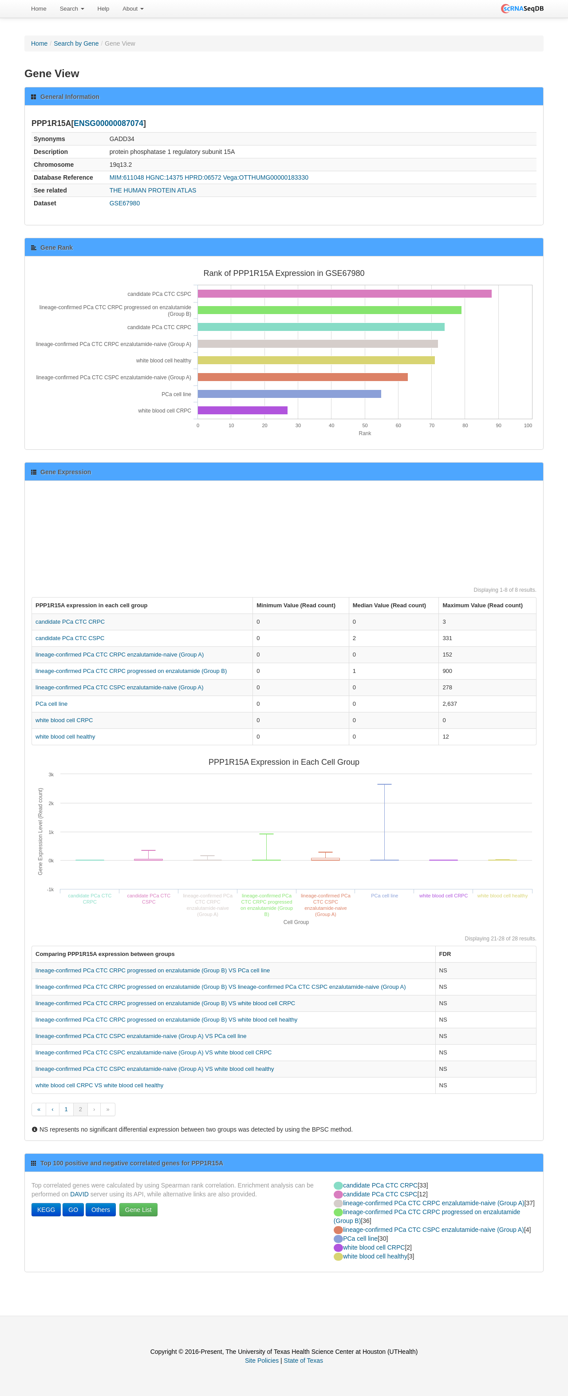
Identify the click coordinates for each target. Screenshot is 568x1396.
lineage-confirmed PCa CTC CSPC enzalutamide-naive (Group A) (120, 687)
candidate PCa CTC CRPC (70, 621)
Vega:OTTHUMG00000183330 (265, 177)
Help (104, 8)
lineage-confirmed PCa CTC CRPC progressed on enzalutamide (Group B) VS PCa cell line (153, 970)
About (133, 8)
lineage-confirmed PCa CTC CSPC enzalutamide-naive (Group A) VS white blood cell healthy (155, 1069)
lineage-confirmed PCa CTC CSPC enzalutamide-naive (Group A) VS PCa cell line (141, 1036)
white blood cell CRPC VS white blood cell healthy (99, 1085)
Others (100, 1209)
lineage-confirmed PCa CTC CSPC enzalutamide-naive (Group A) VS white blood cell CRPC (154, 1052)
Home (39, 8)
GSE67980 (125, 203)
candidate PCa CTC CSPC (70, 638)
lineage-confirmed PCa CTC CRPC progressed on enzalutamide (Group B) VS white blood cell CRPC (165, 1003)
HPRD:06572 (203, 177)
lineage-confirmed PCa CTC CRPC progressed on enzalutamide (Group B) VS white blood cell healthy (166, 1019)
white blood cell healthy (65, 736)
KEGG (46, 1209)
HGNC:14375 (164, 177)
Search (72, 8)
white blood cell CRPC (64, 720)
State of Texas (303, 1360)
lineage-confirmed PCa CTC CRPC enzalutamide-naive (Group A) (120, 654)
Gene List (138, 1209)
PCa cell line (51, 703)
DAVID (79, 1194)
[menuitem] (38, 9)
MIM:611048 (127, 177)
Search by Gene (76, 43)
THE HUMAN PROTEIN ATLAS (153, 190)
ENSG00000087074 (108, 123)
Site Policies (262, 1360)
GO (73, 1209)
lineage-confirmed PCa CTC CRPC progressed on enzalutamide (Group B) (131, 671)
